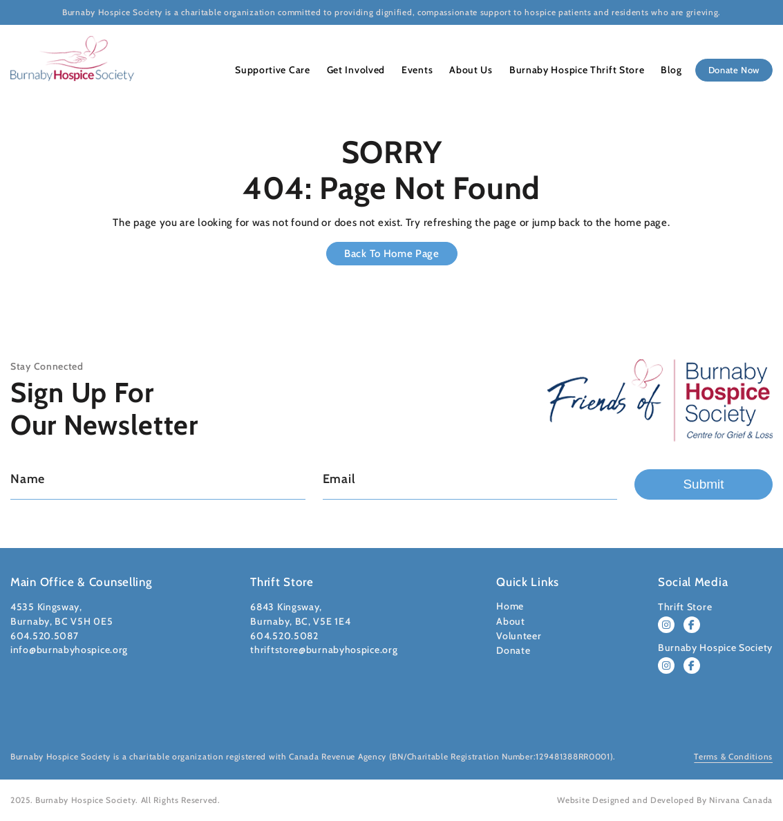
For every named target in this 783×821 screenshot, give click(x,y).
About (510, 621)
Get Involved (355, 70)
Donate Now (728, 70)
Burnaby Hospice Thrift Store (568, 70)
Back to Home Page (392, 253)
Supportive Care (274, 70)
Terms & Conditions (733, 756)
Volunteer (518, 636)
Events (413, 70)
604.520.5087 (44, 636)
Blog (659, 70)
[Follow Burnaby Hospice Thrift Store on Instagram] (666, 624)
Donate (513, 650)
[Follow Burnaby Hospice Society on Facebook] (691, 665)
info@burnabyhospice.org (69, 649)
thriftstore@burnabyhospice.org (323, 649)
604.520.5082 (284, 636)
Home (510, 606)
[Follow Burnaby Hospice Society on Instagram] (666, 665)
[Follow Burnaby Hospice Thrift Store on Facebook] (691, 624)
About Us (465, 70)
